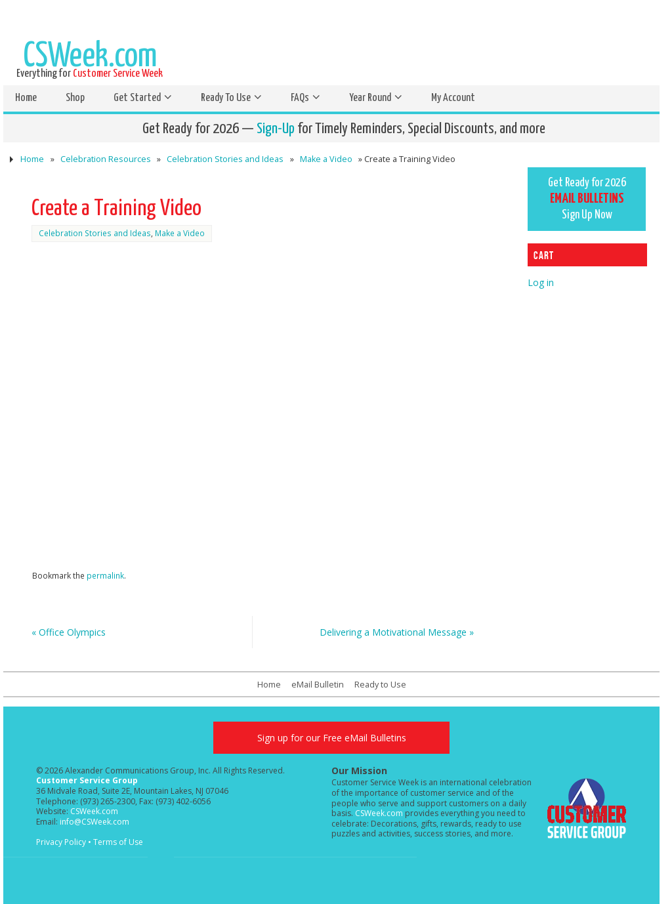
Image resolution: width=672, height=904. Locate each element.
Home (32, 159)
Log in (541, 282)
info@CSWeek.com (94, 821)
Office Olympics (69, 632)
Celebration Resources (105, 159)
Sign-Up (276, 128)
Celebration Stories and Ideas (225, 159)
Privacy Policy (61, 842)
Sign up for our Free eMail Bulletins (331, 737)
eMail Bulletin (317, 684)
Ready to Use (380, 684)
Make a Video (326, 159)
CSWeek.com (94, 811)
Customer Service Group (87, 780)
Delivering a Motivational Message (397, 632)
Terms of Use (118, 842)
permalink (105, 575)
